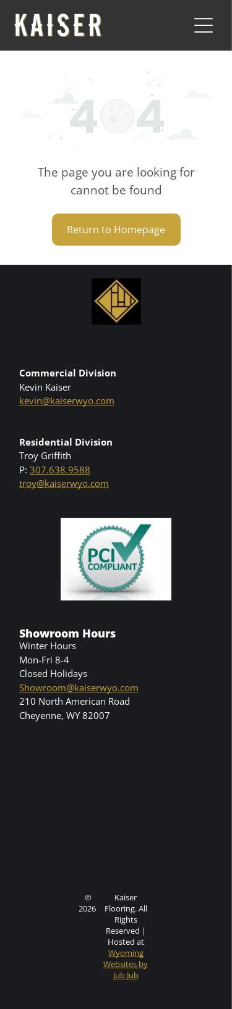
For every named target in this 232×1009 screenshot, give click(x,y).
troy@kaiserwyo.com (64, 483)
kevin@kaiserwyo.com (66, 400)
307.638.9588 (60, 469)
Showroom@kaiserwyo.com (79, 687)
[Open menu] (203, 25)
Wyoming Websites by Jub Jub (125, 964)
